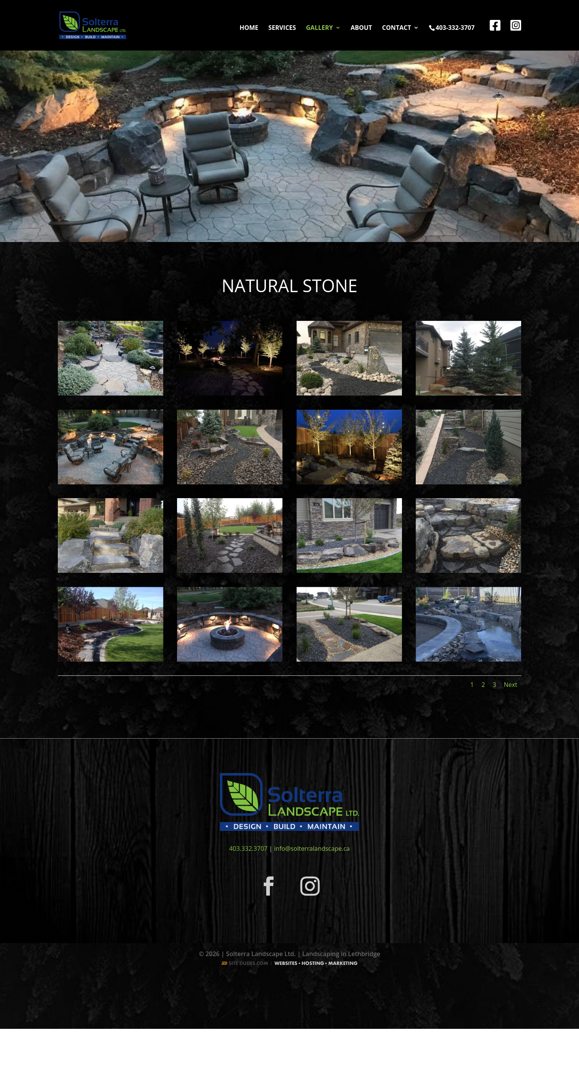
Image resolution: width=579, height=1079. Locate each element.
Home (248, 28)
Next (510, 684)
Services (282, 28)
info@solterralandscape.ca (311, 848)
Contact (396, 28)
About (361, 28)
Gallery (319, 28)
